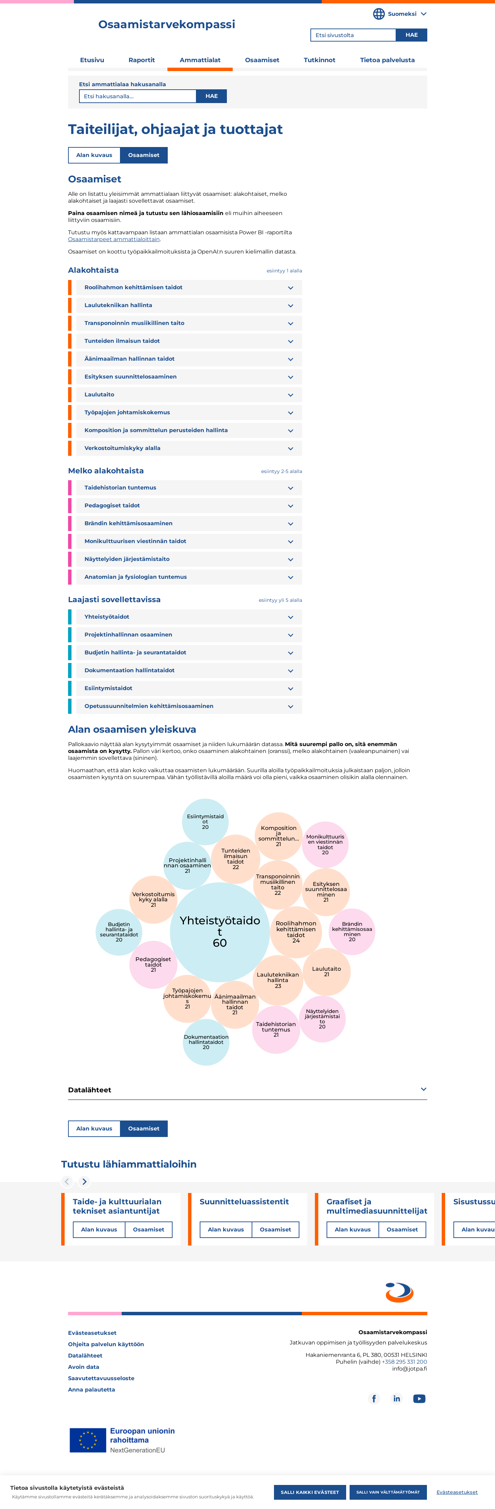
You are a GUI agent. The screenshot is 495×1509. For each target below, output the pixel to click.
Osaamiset (262, 60)
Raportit (142, 60)
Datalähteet (85, 1355)
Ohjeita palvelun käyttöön (106, 1344)
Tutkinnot (320, 60)
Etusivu (92, 60)
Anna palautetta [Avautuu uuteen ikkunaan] (91, 1389)
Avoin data (83, 1367)
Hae (211, 96)
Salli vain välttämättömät (387, 1492)
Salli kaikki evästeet (309, 1492)
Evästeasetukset (92, 1333)
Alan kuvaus (94, 155)
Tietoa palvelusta (387, 60)
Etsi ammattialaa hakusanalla (122, 84)
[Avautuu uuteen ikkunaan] (398, 1291)
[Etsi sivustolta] (353, 35)
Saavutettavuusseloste (101, 1378)
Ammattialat (200, 60)
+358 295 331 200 (404, 1362)
